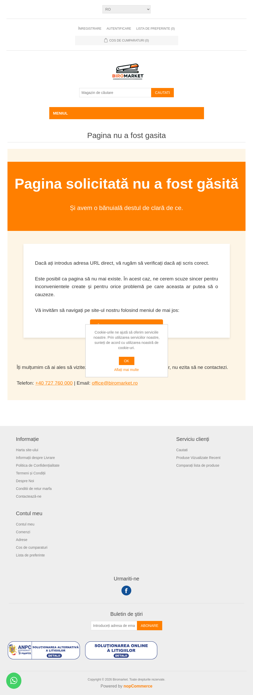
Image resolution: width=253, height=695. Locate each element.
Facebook (126, 590)
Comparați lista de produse (197, 465)
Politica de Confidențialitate (38, 465)
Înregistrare (89, 28)
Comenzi (23, 532)
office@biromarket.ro (115, 383)
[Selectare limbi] (126, 9)
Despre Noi (25, 481)
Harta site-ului (27, 450)
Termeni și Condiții (30, 473)
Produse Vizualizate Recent (198, 458)
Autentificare (119, 28)
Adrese (21, 540)
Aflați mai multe (126, 370)
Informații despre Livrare (35, 458)
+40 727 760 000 (54, 383)
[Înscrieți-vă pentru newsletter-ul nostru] (114, 625)
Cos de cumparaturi (31, 547)
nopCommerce (138, 686)
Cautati (162, 93)
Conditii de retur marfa (34, 489)
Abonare (149, 626)
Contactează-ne (29, 496)
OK (126, 361)
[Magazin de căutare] (115, 92)
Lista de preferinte (30, 555)
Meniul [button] (60, 113)
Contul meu (25, 524)
